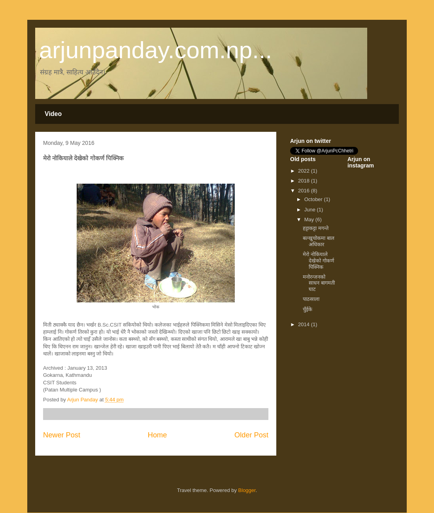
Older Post (251, 435)
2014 (304, 324)
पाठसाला (311, 299)
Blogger (247, 490)
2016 (304, 191)
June (310, 210)
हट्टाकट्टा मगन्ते (315, 228)
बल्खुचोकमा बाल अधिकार (318, 241)
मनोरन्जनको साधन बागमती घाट (319, 283)
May (309, 219)
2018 (304, 181)
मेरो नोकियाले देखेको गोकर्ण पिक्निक (318, 260)
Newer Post (61, 435)
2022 (304, 171)
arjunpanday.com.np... (155, 50)
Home (157, 435)
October (314, 199)
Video (53, 113)
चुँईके (307, 309)
